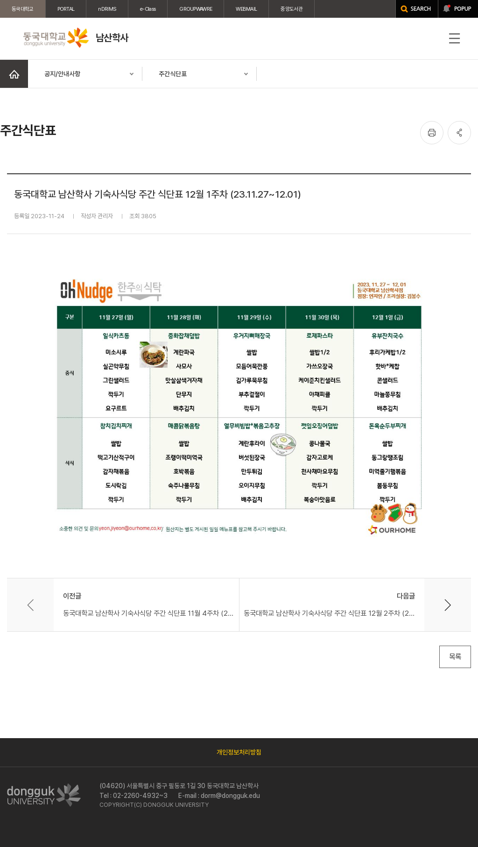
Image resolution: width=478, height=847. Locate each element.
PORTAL (66, 9)
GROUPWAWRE (195, 9)
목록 (455, 656)
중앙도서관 (291, 9)
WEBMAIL (246, 9)
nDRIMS (107, 9)
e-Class (147, 9)
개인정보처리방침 (239, 752)
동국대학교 (23, 9)
